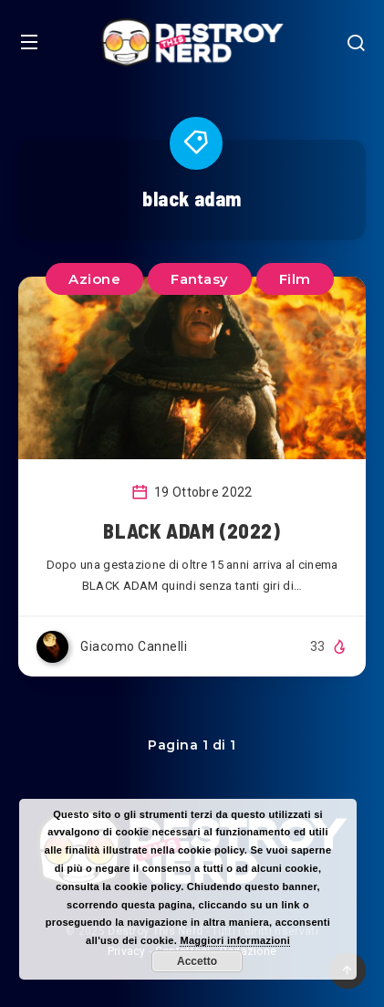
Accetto (197, 961)
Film (295, 279)
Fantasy (200, 279)
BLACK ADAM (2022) (191, 530)
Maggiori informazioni (235, 940)
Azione (94, 279)
